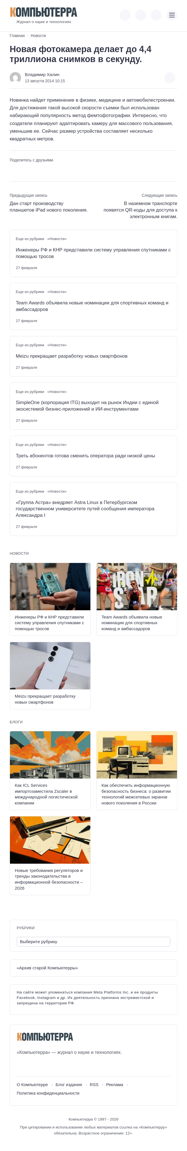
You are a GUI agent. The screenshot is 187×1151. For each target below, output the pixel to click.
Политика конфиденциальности (48, 1093)
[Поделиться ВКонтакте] (13, 170)
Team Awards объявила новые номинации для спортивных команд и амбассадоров (92, 306)
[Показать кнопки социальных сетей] (125, 15)
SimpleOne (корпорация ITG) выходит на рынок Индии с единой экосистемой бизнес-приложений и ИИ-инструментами (87, 406)
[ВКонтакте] (21, 1066)
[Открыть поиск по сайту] (156, 15)
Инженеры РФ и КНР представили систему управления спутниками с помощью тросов (93, 253)
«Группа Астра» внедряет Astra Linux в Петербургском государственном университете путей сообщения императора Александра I (85, 509)
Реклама (114, 1084)
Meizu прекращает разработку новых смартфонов (71, 356)
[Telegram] (42, 1066)
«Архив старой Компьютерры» (47, 967)
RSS (94, 1084)
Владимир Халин (42, 74)
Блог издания (69, 1084)
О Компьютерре (32, 1084)
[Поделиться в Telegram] (24, 170)
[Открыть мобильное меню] (172, 15)
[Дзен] (52, 1066)
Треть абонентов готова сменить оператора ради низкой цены (85, 455)
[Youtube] (31, 1066)
